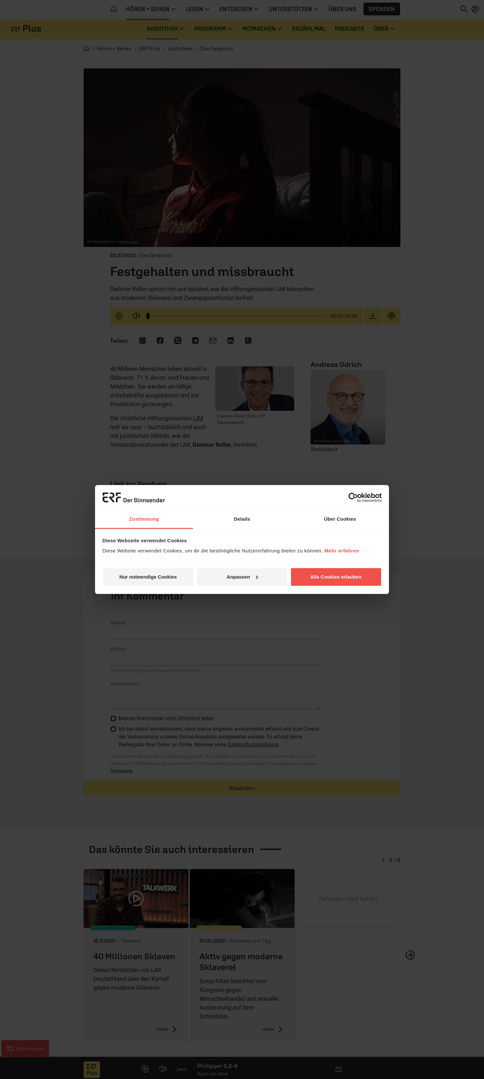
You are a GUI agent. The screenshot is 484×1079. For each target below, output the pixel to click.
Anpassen (242, 577)
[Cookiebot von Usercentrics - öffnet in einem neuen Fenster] (353, 497)
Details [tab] (242, 519)
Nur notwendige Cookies (148, 577)
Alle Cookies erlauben (336, 577)
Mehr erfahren (341, 550)
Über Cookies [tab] (340, 519)
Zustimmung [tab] (144, 519)
